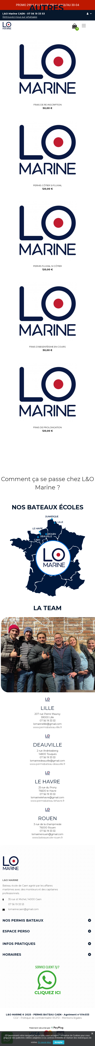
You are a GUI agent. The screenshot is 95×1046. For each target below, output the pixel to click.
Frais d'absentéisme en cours (47, 347)
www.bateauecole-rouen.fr (47, 837)
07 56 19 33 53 (36, 13)
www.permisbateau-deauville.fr (47, 764)
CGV (16, 1017)
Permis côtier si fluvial (47, 185)
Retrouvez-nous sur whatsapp (19, 16)
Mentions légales (72, 1017)
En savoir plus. (44, 1042)
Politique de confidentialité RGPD (40, 1017)
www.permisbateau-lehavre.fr (47, 800)
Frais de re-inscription (48, 104)
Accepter (58, 1042)
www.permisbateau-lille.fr (47, 727)
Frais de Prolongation (47, 427)
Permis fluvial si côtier (47, 266)
